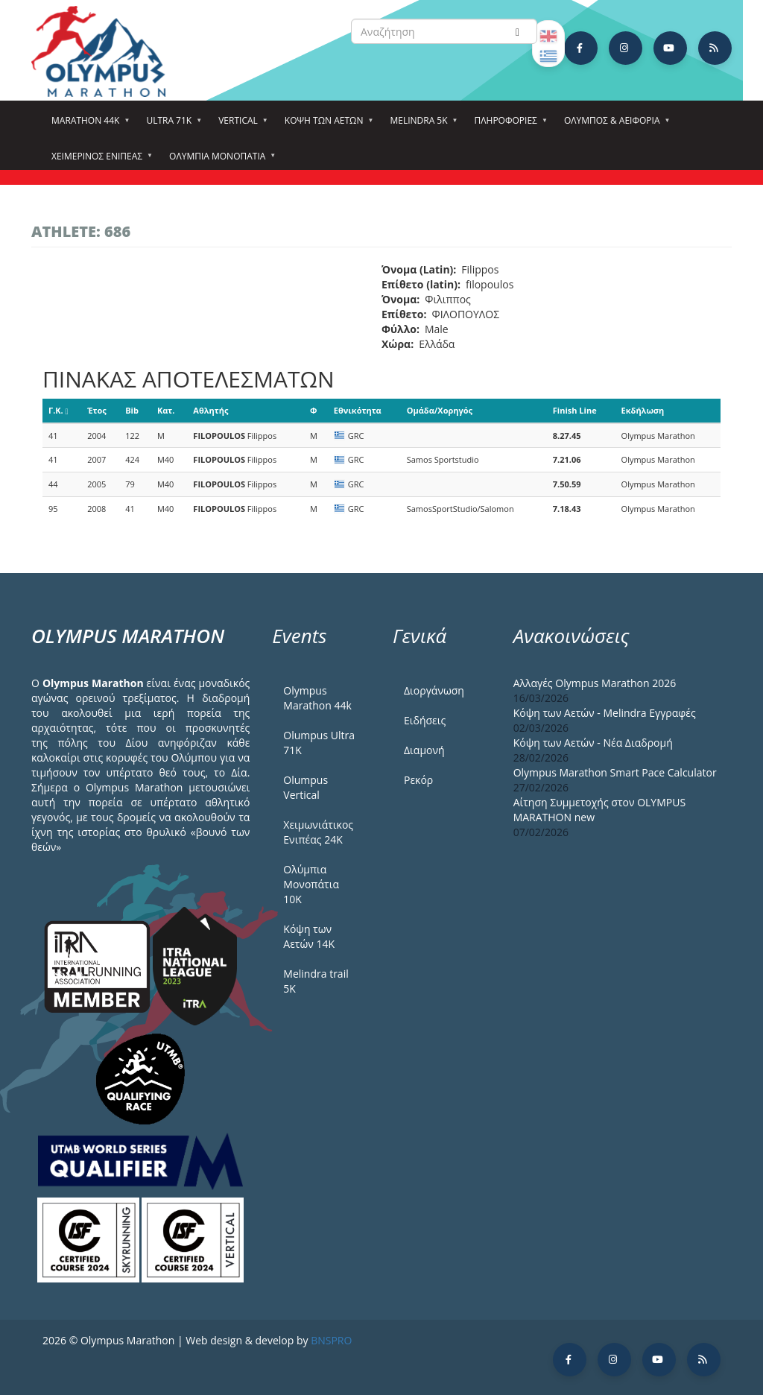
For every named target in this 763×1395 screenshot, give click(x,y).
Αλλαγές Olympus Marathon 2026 (595, 683)
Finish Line (575, 410)
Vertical (240, 125)
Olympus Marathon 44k (317, 697)
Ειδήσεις (425, 720)
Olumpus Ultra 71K (319, 742)
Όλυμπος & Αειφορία (614, 125)
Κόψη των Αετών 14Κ (309, 936)
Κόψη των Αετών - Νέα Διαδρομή (593, 743)
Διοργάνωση (434, 690)
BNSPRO (331, 1340)
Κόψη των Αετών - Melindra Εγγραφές (604, 713)
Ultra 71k (171, 125)
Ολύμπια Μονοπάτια (219, 161)
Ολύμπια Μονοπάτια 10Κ (311, 884)
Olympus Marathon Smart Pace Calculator (615, 772)
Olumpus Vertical (305, 787)
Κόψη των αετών (326, 125)
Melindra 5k (420, 125)
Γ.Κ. (58, 410)
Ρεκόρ (418, 780)
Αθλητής (210, 410)
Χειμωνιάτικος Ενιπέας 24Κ (318, 832)
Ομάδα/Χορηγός (439, 410)
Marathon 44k (87, 125)
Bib (132, 410)
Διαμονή (424, 750)
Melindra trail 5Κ (315, 981)
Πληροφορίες (508, 125)
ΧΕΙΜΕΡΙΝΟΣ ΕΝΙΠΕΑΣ (99, 161)
